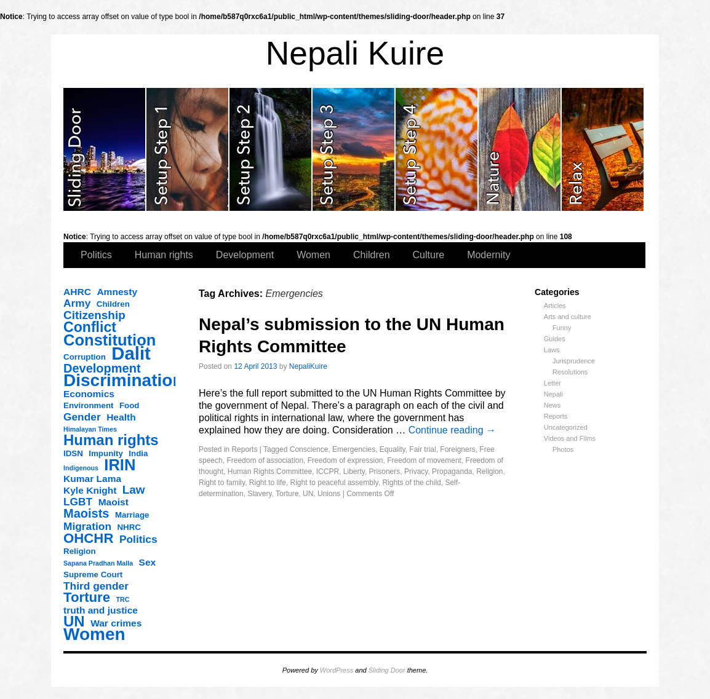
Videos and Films (570, 438)
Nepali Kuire (355, 53)
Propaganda (452, 471)
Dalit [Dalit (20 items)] (131, 353)
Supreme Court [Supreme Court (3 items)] (92, 574)
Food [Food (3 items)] (129, 405)
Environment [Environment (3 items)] (88, 405)
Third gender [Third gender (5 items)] (96, 585)
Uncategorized (566, 427)
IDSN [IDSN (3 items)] (73, 453)
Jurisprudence (573, 361)
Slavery (259, 493)
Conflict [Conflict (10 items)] (89, 327)
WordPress (336, 670)
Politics (96, 255)
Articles (555, 305)
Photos (562, 449)
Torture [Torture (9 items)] (86, 597)
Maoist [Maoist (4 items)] (113, 502)
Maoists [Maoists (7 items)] (86, 513)
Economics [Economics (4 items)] (88, 394)
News (552, 405)
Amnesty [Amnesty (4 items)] (117, 291)
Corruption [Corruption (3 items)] (84, 356)
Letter (552, 383)
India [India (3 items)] (138, 453)
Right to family (222, 482)
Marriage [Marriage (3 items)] (132, 514)
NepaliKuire (308, 366)
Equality (392, 449)
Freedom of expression (345, 460)
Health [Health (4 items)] (121, 417)
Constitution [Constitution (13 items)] (109, 340)
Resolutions (570, 372)
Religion (489, 471)
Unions (328, 493)
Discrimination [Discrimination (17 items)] (123, 380)
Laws (552, 349)
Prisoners (385, 471)
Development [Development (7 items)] (102, 368)
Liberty (354, 471)
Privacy (416, 471)
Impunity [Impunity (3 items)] (106, 453)
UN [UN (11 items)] (74, 621)
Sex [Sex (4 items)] (147, 562)
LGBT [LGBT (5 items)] (77, 501)
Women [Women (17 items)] (94, 634)
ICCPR (327, 471)
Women (313, 255)
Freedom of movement (424, 460)
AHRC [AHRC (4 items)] (77, 291)
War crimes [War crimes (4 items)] (116, 623)
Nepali (553, 394)
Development (245, 255)
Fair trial (422, 449)
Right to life (267, 482)
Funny (562, 327)
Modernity (488, 255)
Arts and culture (567, 316)
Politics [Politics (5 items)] (138, 539)
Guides (554, 338)
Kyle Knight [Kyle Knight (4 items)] (89, 490)
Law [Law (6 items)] (133, 490)
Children (371, 255)
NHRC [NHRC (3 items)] (129, 527)
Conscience (309, 449)
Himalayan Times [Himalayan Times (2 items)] (90, 429)
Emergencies (353, 449)
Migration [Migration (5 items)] (87, 526)
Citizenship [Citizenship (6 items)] (94, 315)
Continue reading (452, 430)
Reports (556, 416)
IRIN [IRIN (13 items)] (119, 464)
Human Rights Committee (270, 471)
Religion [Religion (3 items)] (79, 551)
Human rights (164, 255)
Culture (429, 255)
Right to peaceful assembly (334, 482)
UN (308, 493)
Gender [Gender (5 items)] (82, 416)
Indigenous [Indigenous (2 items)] (80, 468)
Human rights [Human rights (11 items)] (111, 440)
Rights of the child (411, 482)
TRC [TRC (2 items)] (123, 599)
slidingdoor (104, 149)
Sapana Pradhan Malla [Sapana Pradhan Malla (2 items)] (98, 563)
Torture (287, 493)
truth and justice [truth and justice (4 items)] (100, 610)
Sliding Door (387, 670)
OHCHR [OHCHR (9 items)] (88, 538)
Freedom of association (264, 460)
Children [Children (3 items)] (113, 304)
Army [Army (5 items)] (76, 303)
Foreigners (457, 449)
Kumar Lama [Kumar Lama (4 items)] (92, 478)
